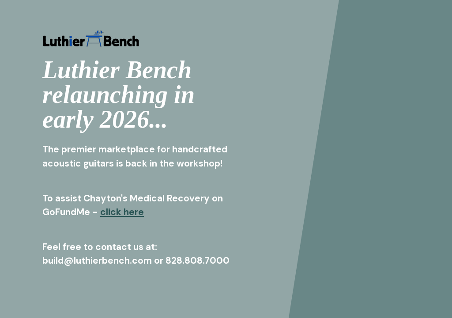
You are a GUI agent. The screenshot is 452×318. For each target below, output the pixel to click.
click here (122, 212)
